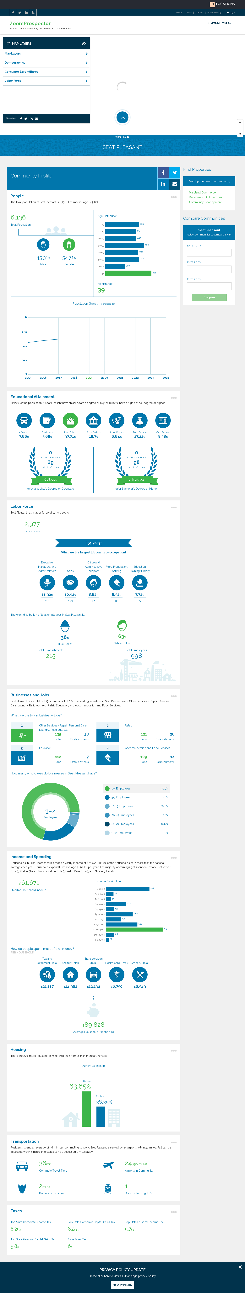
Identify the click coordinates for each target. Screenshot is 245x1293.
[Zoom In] (240, 122)
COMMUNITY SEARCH (220, 23)
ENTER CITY (209, 250)
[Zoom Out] (240, 128)
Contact (199, 13)
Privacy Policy (214, 13)
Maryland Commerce (202, 192)
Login (231, 13)
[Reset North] (240, 134)
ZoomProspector (30, 23)
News (189, 13)
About (179, 13)
